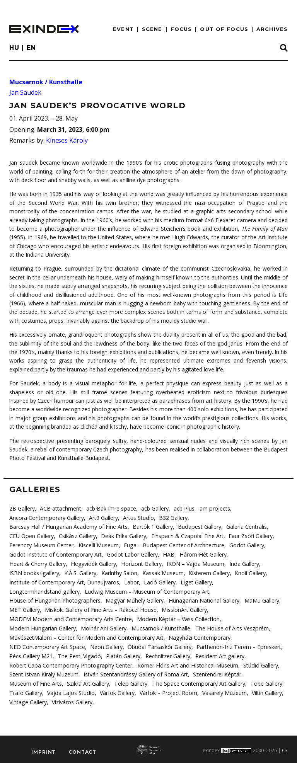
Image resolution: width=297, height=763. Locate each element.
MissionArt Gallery (183, 608)
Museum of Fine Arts (35, 681)
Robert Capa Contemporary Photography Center (70, 663)
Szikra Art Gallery (88, 681)
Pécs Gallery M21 (31, 654)
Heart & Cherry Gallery (37, 563)
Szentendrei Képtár (216, 672)
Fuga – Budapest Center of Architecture (173, 544)
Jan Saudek (25, 92)
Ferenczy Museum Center (41, 544)
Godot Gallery (245, 544)
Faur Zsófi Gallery (249, 536)
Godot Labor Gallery (131, 554)
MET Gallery (24, 608)
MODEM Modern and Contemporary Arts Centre (70, 618)
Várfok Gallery (116, 691)
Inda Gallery (241, 563)
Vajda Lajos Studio (70, 691)
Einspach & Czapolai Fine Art (186, 536)
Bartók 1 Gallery (151, 526)
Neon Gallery (105, 645)
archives (272, 29)
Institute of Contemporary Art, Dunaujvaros (64, 581)
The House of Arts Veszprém (230, 627)
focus (181, 29)
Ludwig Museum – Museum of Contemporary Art (145, 590)
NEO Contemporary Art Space (46, 645)
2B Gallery (22, 508)
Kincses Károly (67, 140)
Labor (131, 581)
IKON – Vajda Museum (193, 563)
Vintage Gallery (27, 699)
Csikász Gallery (77, 536)
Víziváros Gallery (71, 699)
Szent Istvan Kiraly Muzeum (44, 672)
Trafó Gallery (25, 691)
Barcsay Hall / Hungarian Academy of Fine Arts (67, 526)
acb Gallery (154, 508)
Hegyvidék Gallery (92, 563)
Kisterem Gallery (208, 572)
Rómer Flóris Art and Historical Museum (186, 663)
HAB (167, 554)
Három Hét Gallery (201, 554)
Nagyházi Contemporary (198, 636)
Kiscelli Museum (99, 544)
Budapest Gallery (197, 526)
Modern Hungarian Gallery (42, 627)
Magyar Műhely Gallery (132, 599)
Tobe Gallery (264, 681)
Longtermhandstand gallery (43, 590)
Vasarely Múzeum (223, 691)
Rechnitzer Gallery (166, 654)
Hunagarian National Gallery (201, 599)
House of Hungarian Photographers (54, 599)
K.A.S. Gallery (80, 572)
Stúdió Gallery (258, 663)
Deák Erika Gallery (123, 536)
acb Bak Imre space (111, 508)
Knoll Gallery (249, 572)
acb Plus (183, 508)
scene (152, 29)
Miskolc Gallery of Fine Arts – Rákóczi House (100, 608)
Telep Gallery (130, 681)
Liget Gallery (195, 581)
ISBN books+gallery (34, 572)
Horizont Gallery (139, 563)
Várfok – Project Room (167, 691)
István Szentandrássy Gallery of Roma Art (136, 672)
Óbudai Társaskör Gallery (158, 645)
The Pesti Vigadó (79, 654)
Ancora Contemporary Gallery (46, 517)
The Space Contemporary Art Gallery (197, 681)
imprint (43, 750)
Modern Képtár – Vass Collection (177, 618)
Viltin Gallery (266, 691)
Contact (82, 750)
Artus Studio (138, 517)
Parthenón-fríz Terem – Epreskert (237, 645)
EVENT (123, 29)
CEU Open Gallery (31, 536)
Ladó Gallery (159, 581)
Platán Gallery (122, 654)
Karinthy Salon (119, 572)
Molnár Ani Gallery (102, 627)
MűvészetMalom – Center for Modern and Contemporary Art (85, 636)
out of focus (224, 29)
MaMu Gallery (258, 599)
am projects (214, 508)
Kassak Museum (162, 572)
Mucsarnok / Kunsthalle (45, 82)
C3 (285, 748)
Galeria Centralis (244, 526)
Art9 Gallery (103, 517)
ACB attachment (60, 508)
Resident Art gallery (218, 654)
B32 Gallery (172, 517)
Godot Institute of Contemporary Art (55, 554)
